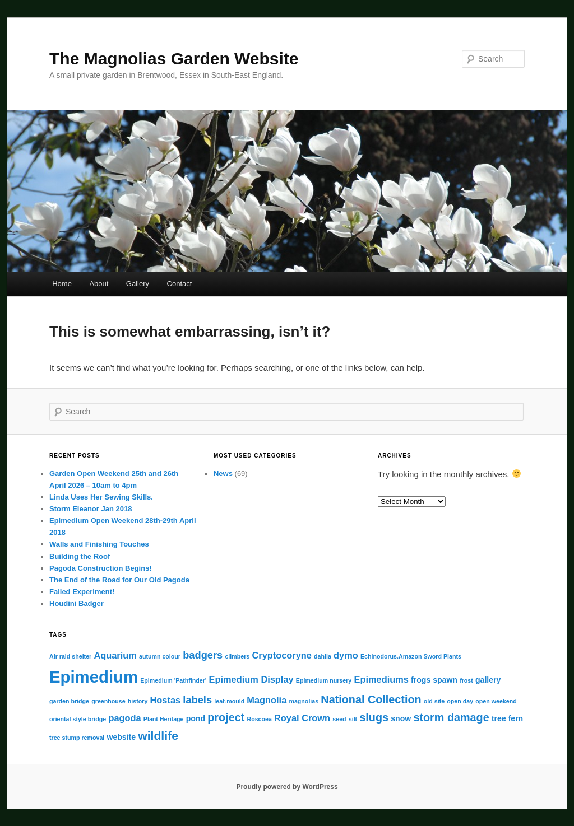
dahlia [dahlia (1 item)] (322, 656)
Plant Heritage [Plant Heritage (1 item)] (164, 719)
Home (62, 283)
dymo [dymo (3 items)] (346, 655)
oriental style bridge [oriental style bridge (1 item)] (77, 719)
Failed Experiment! (81, 591)
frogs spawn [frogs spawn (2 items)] (434, 679)
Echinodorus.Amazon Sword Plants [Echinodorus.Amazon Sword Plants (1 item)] (410, 656)
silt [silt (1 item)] (353, 719)
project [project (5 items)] (225, 717)
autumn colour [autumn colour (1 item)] (159, 656)
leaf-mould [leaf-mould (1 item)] (229, 701)
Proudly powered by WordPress (286, 787)
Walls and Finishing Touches (99, 544)
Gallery (137, 283)
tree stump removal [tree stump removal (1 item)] (76, 737)
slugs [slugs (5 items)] (373, 717)
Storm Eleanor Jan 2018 (90, 509)
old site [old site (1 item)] (434, 701)
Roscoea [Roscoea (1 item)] (259, 719)
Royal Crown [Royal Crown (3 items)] (302, 718)
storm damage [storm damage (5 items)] (451, 717)
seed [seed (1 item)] (339, 719)
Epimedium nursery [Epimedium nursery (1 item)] (324, 680)
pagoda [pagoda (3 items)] (124, 718)
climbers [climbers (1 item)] (237, 656)
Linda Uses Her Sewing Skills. (101, 497)
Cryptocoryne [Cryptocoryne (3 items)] (281, 655)
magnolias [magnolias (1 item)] (303, 701)
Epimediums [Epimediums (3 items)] (381, 679)
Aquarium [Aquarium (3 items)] (115, 655)
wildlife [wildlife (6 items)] (158, 735)
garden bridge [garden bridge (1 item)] (69, 701)
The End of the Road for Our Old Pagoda (119, 580)
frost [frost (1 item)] (466, 680)
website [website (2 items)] (121, 736)
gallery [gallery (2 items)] (488, 679)
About (98, 283)
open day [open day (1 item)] (460, 701)
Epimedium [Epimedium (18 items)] (93, 677)
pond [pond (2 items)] (195, 718)
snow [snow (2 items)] (401, 718)
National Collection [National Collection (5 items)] (371, 699)
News (223, 473)
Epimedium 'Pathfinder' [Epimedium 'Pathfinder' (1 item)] (173, 680)
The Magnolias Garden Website (174, 58)
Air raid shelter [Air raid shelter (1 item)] (70, 656)
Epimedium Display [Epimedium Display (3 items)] (251, 679)
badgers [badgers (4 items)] (203, 655)
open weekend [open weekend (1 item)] (495, 701)
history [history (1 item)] (138, 701)
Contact (179, 283)
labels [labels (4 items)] (197, 700)
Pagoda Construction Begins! (100, 568)
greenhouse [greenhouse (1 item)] (108, 701)
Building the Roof (79, 556)
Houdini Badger (76, 603)
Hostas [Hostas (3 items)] (165, 700)
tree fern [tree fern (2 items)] (507, 718)
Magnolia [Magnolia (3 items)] (266, 700)
